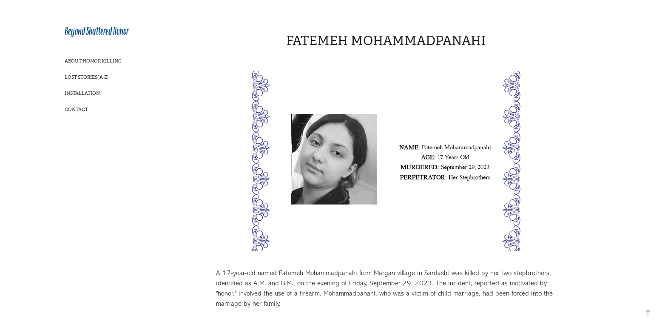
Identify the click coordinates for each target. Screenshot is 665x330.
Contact (76, 109)
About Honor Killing (93, 61)
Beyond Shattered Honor (97, 31)
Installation (82, 93)
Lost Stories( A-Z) (86, 77)
